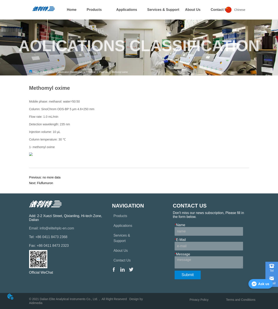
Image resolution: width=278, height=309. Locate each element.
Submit (188, 275)
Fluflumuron (45, 183)
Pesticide (103, 72)
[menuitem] (94, 9)
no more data (52, 177)
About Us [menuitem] (192, 9)
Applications (49, 72)
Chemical (91, 72)
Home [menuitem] (71, 9)
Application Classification (70, 72)
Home (36, 72)
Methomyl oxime (120, 72)
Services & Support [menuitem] (163, 9)
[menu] (139, 9)
